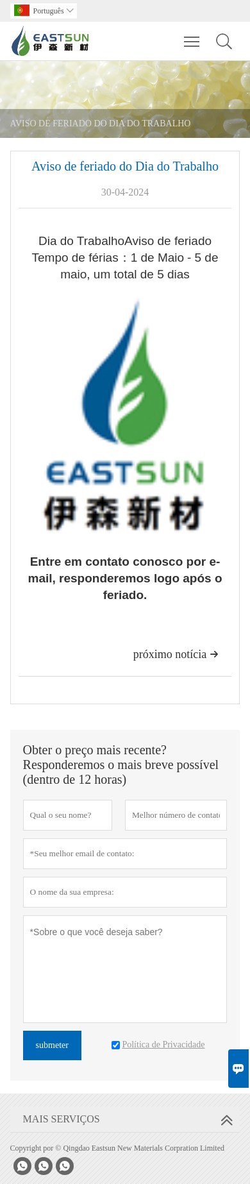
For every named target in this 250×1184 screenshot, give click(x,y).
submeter (52, 1045)
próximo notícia (176, 654)
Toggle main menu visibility (192, 35)
